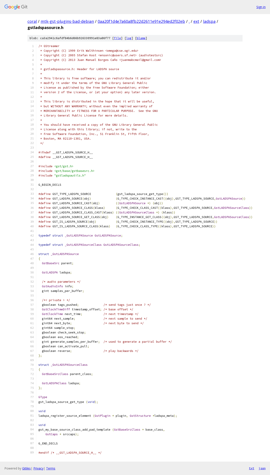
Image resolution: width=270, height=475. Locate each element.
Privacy (38, 468)
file (117, 38)
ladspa (209, 21)
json (262, 468)
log (128, 38)
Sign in (261, 7)
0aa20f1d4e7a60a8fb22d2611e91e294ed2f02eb (141, 21)
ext (196, 21)
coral (32, 21)
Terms (50, 468)
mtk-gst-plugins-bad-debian (67, 21)
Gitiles (26, 468)
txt (251, 468)
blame (141, 38)
